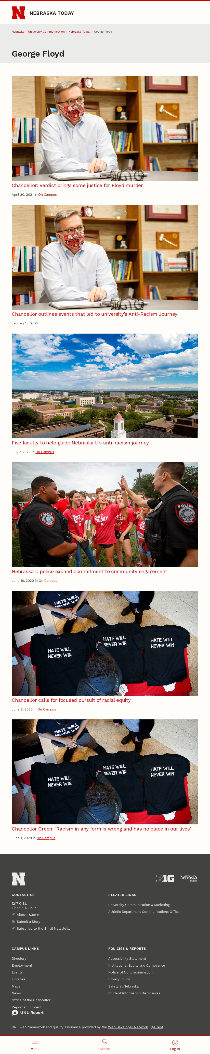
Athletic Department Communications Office (144, 912)
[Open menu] (35, 1045)
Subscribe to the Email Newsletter (44, 928)
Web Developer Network (128, 1027)
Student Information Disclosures (134, 993)
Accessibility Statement (127, 958)
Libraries (18, 979)
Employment (22, 965)
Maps (16, 986)
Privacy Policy (119, 979)
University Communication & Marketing (139, 905)
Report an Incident (28, 1010)
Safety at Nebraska (123, 986)
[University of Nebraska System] (189, 878)
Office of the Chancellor (31, 1000)
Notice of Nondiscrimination (130, 972)
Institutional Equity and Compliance (136, 965)
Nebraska (18, 31)
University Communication (46, 31)
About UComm (28, 915)
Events (17, 972)
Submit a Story (28, 922)
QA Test (157, 1027)
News (16, 993)
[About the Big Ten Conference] (165, 878)
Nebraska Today (52, 13)
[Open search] (105, 1045)
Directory (19, 958)
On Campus (47, 194)
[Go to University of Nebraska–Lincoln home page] (18, 13)
